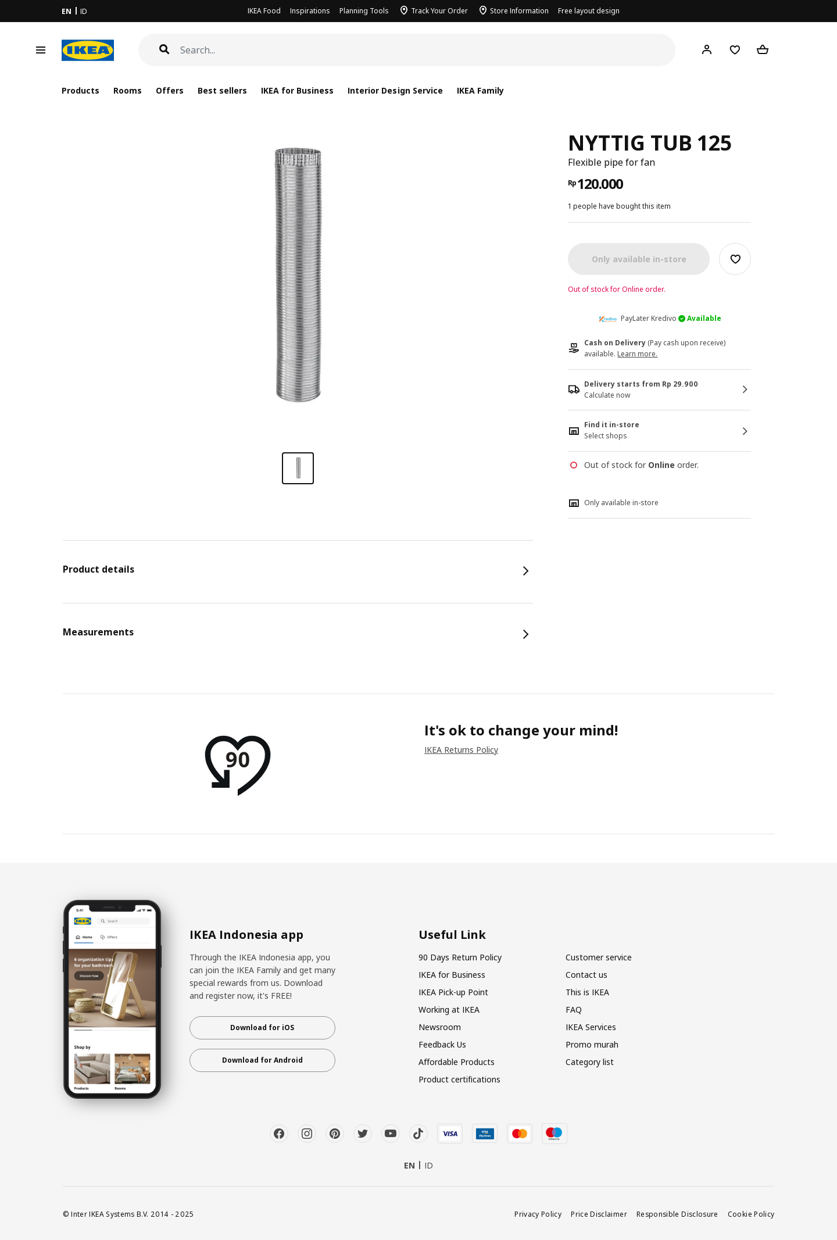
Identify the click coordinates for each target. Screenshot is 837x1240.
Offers (170, 90)
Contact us (586, 974)
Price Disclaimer (599, 1213)
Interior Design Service (395, 90)
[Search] (428, 50)
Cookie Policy (751, 1213)
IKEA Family (480, 90)
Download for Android (262, 1060)
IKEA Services (591, 1026)
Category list (590, 1061)
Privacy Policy (537, 1213)
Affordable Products (457, 1061)
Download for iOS (262, 1027)
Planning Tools (364, 11)
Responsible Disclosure (677, 1213)
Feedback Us (442, 1044)
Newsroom (440, 1026)
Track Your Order (439, 11)
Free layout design (589, 11)
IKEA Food (264, 11)
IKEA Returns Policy (461, 749)
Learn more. (637, 354)
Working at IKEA (449, 1009)
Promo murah (592, 1044)
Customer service (599, 957)
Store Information (519, 11)
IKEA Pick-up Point (453, 992)
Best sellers (222, 90)
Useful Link (452, 935)
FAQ (574, 1009)
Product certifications (459, 1079)
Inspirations (310, 11)
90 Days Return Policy (460, 957)
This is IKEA (587, 992)
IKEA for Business (297, 90)
